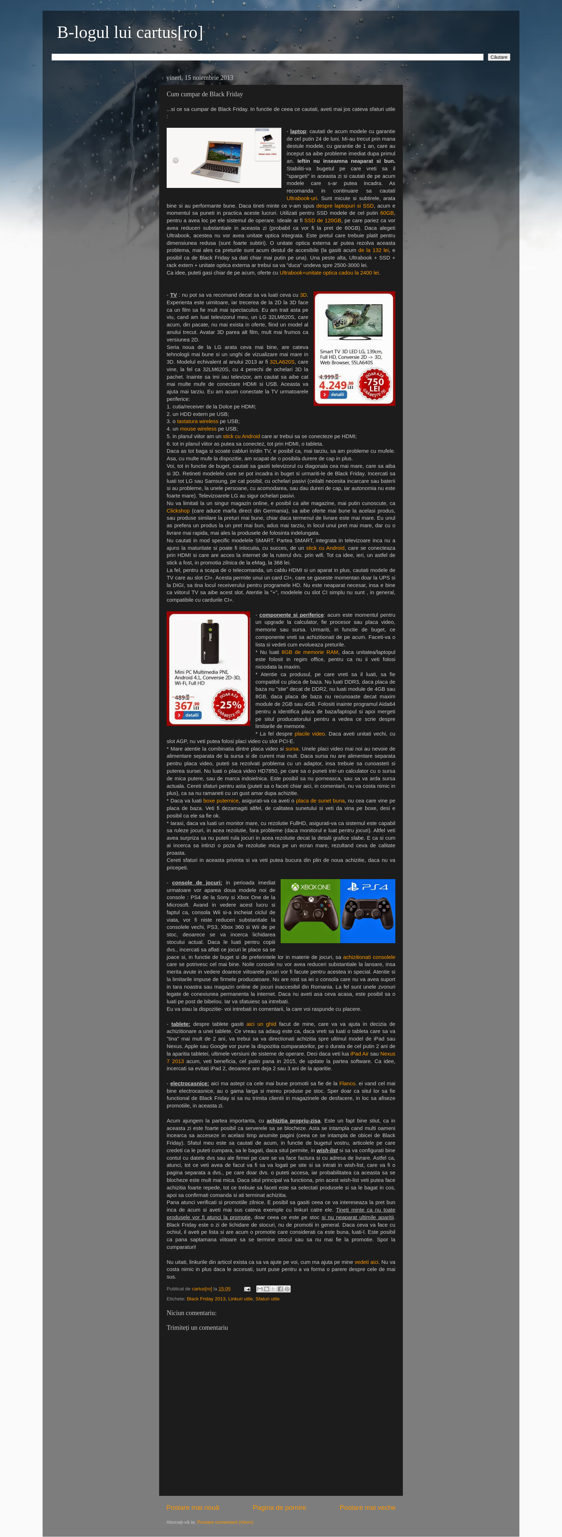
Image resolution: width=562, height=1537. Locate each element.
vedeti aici (366, 1262)
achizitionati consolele (369, 957)
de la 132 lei (373, 250)
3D (303, 295)
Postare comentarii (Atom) (225, 1522)
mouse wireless (198, 429)
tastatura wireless (198, 421)
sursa (292, 749)
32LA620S (282, 362)
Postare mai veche (368, 1507)
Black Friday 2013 (206, 1298)
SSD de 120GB (322, 220)
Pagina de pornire (279, 1507)
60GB (387, 213)
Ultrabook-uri (302, 198)
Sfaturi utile (268, 1298)
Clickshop (179, 511)
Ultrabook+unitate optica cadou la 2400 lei (329, 273)
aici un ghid (261, 1024)
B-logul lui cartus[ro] (130, 32)
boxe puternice (221, 801)
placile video (310, 734)
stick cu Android (241, 436)
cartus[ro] (203, 1288)
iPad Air (360, 1054)
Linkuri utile (240, 1298)
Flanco (347, 1083)
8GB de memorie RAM (310, 652)
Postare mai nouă (192, 1507)
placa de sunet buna (320, 801)
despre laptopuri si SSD (345, 206)
